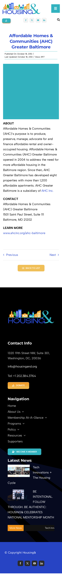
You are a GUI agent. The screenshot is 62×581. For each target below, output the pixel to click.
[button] (6, 20)
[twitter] (32, 20)
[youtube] (38, 20)
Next (53, 255)
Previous (12, 255)
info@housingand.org (22, 366)
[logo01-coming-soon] (21, 4)
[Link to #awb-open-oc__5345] (58, 19)
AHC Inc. (47, 190)
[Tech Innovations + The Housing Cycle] (19, 471)
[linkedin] (44, 20)
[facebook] (25, 20)
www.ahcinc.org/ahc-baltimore (24, 233)
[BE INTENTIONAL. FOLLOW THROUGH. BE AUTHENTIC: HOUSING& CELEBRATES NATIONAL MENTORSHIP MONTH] (19, 495)
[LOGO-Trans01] (31, 310)
